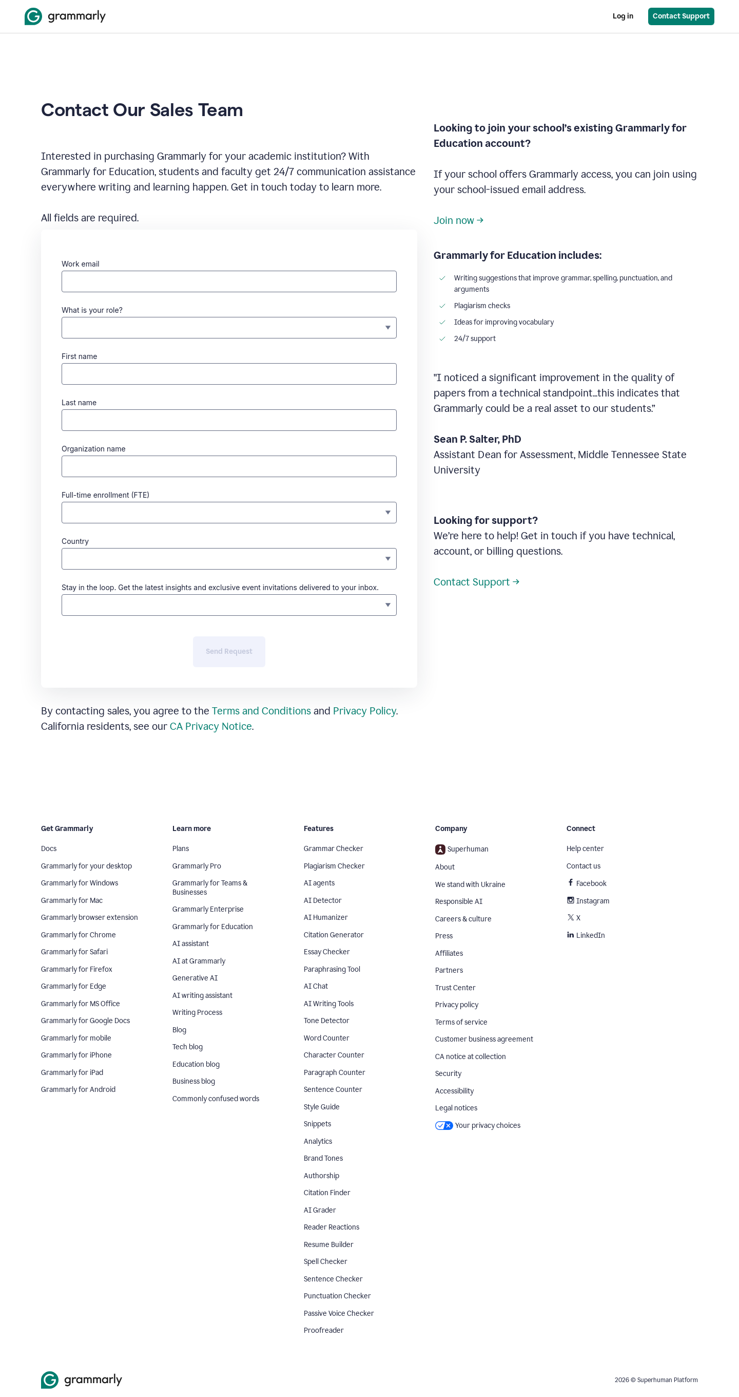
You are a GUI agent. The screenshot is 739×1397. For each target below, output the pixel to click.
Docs (48, 848)
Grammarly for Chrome (78, 935)
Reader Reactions (331, 1227)
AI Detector (323, 900)
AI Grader (320, 1210)
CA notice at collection (470, 1056)
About (445, 867)
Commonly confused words (215, 1098)
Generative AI (195, 978)
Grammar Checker (333, 848)
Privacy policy (456, 1004)
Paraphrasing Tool (332, 969)
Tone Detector (326, 1020)
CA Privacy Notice (211, 726)
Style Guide (322, 1107)
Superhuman (462, 849)
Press (444, 936)
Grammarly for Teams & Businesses (209, 888)
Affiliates (449, 953)
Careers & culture (463, 919)
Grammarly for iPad (72, 1072)
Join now (454, 220)
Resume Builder (329, 1244)
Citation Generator (334, 935)
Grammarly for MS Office (80, 1003)
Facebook (587, 883)
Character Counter (334, 1055)
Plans (180, 848)
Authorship (321, 1176)
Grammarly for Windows (79, 883)
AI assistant (190, 943)
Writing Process (197, 1012)
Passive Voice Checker (339, 1313)
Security (448, 1073)
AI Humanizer (326, 917)
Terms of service (461, 1022)
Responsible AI (458, 901)
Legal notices (456, 1108)
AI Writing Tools (329, 1003)
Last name (79, 402)
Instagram (588, 901)
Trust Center (455, 988)
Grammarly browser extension (89, 917)
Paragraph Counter (334, 1072)
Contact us (583, 866)
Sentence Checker (333, 1279)
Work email (81, 263)
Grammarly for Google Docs (85, 1020)
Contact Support (472, 582)
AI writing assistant (202, 995)
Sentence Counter (333, 1089)
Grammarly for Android (78, 1089)
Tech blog (187, 1047)
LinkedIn (586, 935)
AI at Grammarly (198, 961)
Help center (585, 848)
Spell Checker (325, 1261)
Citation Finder (327, 1192)
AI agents (319, 883)
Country (75, 541)
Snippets (317, 1124)
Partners (449, 970)
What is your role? (92, 310)
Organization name (94, 448)
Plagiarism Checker (334, 866)
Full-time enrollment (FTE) (105, 494)
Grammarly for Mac (72, 900)
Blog (179, 1030)
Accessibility (454, 1091)
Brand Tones (323, 1158)
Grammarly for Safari (74, 952)
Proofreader (324, 1330)
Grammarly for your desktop (86, 866)
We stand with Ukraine (470, 884)
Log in (623, 16)
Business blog (193, 1081)
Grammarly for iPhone (76, 1055)
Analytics (318, 1141)
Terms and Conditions (261, 711)
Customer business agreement (484, 1039)
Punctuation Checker (337, 1296)
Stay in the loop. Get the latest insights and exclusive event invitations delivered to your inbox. (220, 587)
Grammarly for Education (212, 926)
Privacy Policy (364, 711)
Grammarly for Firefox (76, 969)
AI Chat (316, 986)
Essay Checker (327, 952)
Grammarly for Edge (73, 986)
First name (79, 356)
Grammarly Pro (196, 866)
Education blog (196, 1064)
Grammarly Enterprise (208, 909)
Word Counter (326, 1038)
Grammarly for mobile (76, 1038)
